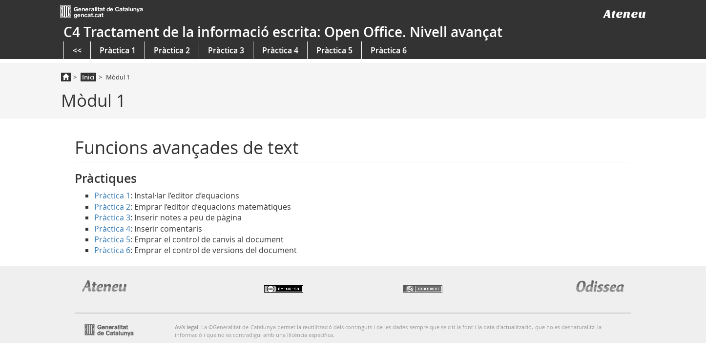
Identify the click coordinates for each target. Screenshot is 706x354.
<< (77, 50)
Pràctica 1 (118, 50)
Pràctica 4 (280, 50)
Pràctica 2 (172, 50)
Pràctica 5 (334, 50)
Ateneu (624, 14)
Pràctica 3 (226, 50)
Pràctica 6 (389, 50)
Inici (88, 77)
